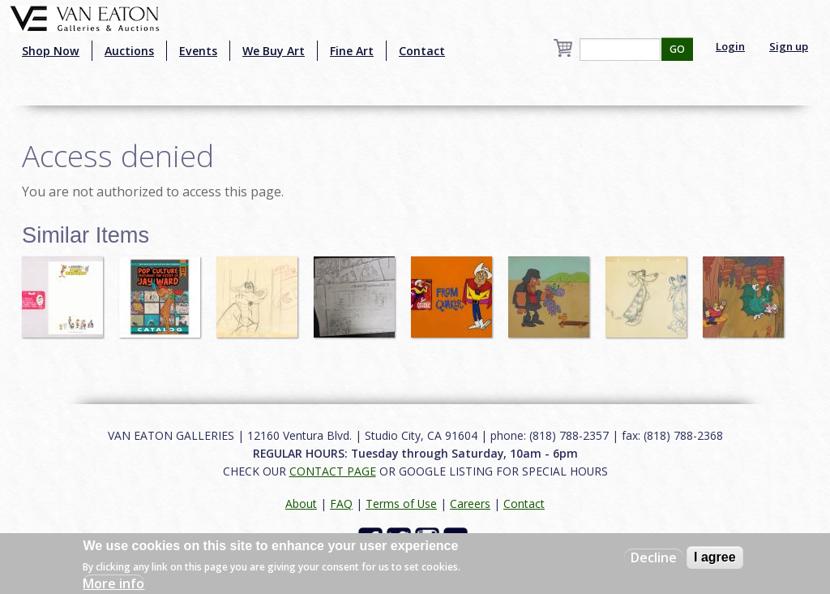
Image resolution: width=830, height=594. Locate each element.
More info (113, 583)
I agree (715, 557)
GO (677, 49)
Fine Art (352, 50)
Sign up (788, 46)
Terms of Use (401, 503)
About (301, 503)
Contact (422, 50)
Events (198, 50)
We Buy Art (273, 50)
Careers (470, 503)
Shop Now (50, 50)
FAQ (341, 503)
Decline (654, 557)
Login (730, 46)
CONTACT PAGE (332, 471)
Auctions (129, 50)
